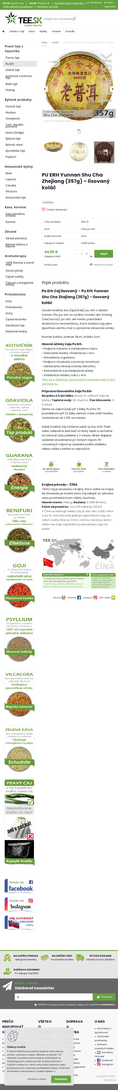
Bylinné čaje (13, 138)
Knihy (9, 313)
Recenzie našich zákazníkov (69, 3)
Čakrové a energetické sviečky (19, 283)
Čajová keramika (16, 319)
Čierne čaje (12, 58)
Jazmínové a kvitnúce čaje (19, 77)
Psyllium (11, 157)
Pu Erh (10, 64)
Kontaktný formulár (47, 6)
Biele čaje (11, 84)
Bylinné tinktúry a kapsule (17, 245)
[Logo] (23, 19)
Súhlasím (61, 1079)
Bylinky (43, 31)
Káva (32, 31)
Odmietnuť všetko (36, 1079)
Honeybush (13, 118)
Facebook (107, 1060)
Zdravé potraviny (16, 238)
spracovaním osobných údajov (68, 1004)
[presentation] (45, 89)
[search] (74, 20)
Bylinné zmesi (14, 144)
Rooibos (11, 112)
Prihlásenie (96, 2)
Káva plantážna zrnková (15, 215)
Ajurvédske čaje (15, 150)
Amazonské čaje (16, 197)
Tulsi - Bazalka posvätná (14, 125)
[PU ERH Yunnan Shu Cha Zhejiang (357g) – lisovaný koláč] (79, 86)
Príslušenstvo (14, 307)
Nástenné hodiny (16, 331)
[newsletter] (104, 997)
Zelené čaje (13, 70)
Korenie (56, 31)
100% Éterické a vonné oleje (20, 263)
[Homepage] (3, 31)
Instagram (107, 1064)
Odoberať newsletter (34, 988)
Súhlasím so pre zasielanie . (77, 1004)
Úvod (44, 42)
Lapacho (11, 179)
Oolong (10, 90)
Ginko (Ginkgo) (15, 132)
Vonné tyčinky (14, 270)
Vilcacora (11, 191)
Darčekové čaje (15, 325)
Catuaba (11, 185)
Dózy (9, 301)
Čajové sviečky (15, 276)
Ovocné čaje (13, 106)
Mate (9, 173)
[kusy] (81, 253)
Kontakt (70, 31)
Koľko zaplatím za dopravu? (18, 6)
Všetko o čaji (16, 31)
